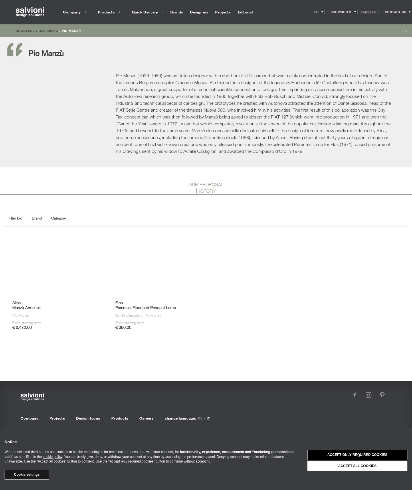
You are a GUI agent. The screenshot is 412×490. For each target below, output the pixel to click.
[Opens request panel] (395, 12)
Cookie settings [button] (26, 475)
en (200, 418)
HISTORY (206, 190)
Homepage (25, 31)
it (208, 418)
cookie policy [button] (52, 457)
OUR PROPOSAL (206, 184)
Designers (48, 31)
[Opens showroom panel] (341, 12)
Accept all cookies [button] (357, 466)
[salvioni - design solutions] (30, 12)
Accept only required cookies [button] (357, 455)
